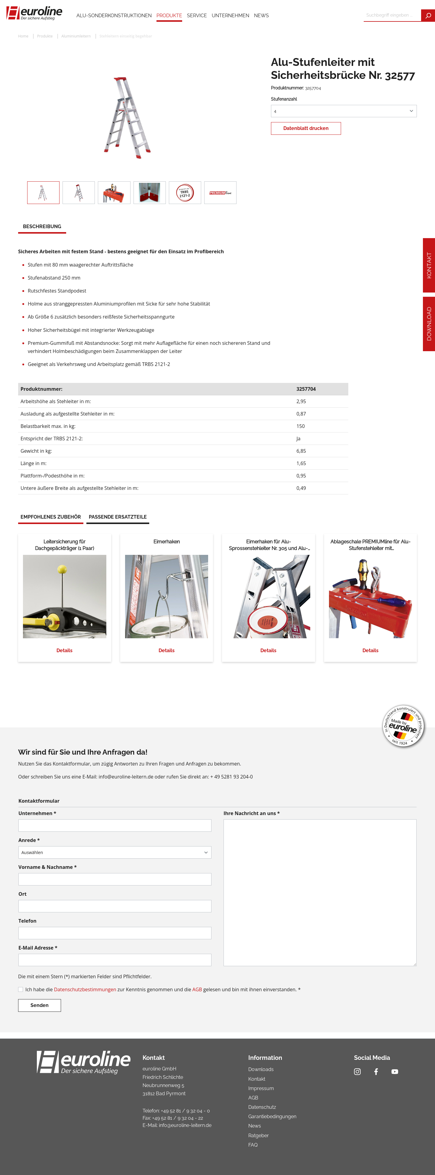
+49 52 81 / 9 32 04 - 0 (185, 1111)
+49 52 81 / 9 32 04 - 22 (177, 1118)
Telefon (27, 921)
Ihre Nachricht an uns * (252, 813)
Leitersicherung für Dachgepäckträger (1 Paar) (64, 545)
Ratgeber (258, 1135)
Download (429, 324)
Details (64, 650)
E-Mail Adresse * (37, 947)
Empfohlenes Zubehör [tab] (51, 517)
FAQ (253, 1145)
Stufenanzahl (284, 99)
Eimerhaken (166, 542)
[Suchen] (428, 15)
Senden (40, 1005)
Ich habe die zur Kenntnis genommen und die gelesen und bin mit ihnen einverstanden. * (163, 989)
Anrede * (29, 840)
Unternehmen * (37, 813)
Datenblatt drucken (306, 128)
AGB (197, 989)
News (254, 1126)
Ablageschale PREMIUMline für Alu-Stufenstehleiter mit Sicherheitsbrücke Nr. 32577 (370, 545)
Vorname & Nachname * (47, 867)
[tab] (42, 227)
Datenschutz (262, 1107)
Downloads (261, 1069)
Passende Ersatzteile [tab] (118, 517)
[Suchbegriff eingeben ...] (392, 15)
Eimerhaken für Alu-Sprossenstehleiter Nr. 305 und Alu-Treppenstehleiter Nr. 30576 (268, 545)
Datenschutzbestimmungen (85, 989)
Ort (22, 894)
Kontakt (429, 265)
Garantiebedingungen (272, 1116)
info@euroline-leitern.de (185, 1125)
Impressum (261, 1088)
